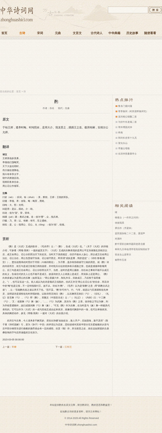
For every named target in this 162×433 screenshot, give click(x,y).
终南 (120, 132)
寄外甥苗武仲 (125, 127)
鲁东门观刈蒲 (125, 106)
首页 (4, 33)
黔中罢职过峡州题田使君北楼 (130, 244)
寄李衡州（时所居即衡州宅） (133, 111)
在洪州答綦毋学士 (127, 153)
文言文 (77, 33)
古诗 (22, 33)
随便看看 (150, 33)
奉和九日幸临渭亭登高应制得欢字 (132, 249)
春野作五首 (120, 260)
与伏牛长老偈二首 (127, 122)
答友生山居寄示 (123, 254)
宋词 (40, 33)
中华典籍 (114, 33)
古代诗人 (96, 33)
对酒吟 (118, 238)
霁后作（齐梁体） (124, 228)
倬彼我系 (119, 222)
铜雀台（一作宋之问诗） (127, 217)
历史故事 (132, 33)
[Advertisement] (81, 65)
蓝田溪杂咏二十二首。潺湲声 (130, 233)
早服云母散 (124, 148)
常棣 (14, 347)
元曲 (58, 33)
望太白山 (122, 143)
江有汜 (68, 347)
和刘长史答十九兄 (127, 137)
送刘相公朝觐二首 (127, 116)
